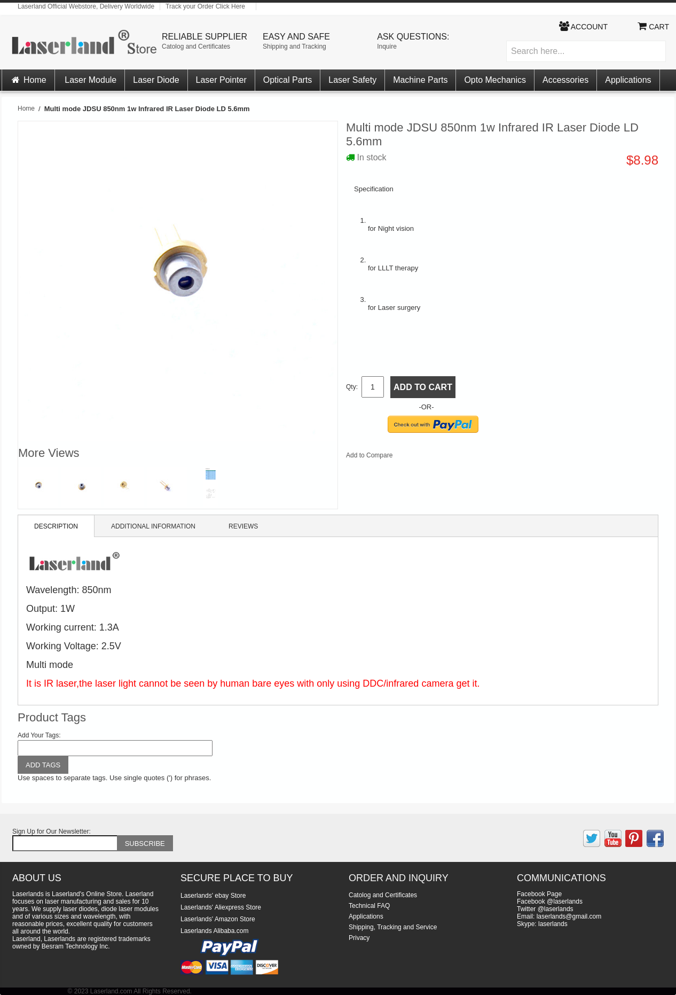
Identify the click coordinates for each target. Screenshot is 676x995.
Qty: (352, 387)
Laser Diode (156, 79)
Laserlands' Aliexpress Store (220, 907)
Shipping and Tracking (294, 46)
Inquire (387, 46)
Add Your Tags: (39, 735)
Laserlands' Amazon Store (217, 919)
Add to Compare (369, 455)
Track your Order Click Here (205, 6)
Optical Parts (287, 79)
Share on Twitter (436, 457)
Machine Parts (420, 79)
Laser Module (90, 79)
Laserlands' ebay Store (213, 895)
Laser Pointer (221, 79)
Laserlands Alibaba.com (214, 931)
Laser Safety (352, 79)
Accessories (565, 79)
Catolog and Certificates (196, 46)
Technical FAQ (369, 906)
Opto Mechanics (495, 79)
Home (28, 79)
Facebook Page (539, 894)
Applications (628, 79)
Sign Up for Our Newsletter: (51, 831)
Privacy (359, 938)
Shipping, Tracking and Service (393, 927)
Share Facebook (415, 457)
